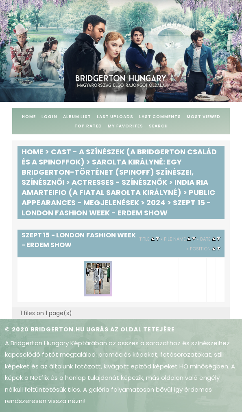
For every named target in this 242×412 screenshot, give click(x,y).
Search (158, 126)
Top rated (88, 126)
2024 (156, 202)
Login (49, 117)
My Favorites (125, 126)
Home (29, 117)
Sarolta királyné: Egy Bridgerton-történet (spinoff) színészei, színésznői (108, 172)
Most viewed (203, 117)
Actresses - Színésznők (119, 182)
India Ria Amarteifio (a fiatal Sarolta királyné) (115, 187)
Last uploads (115, 117)
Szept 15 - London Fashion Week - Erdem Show (116, 207)
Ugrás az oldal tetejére (130, 329)
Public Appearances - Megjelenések (118, 197)
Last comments (160, 117)
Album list (77, 117)
